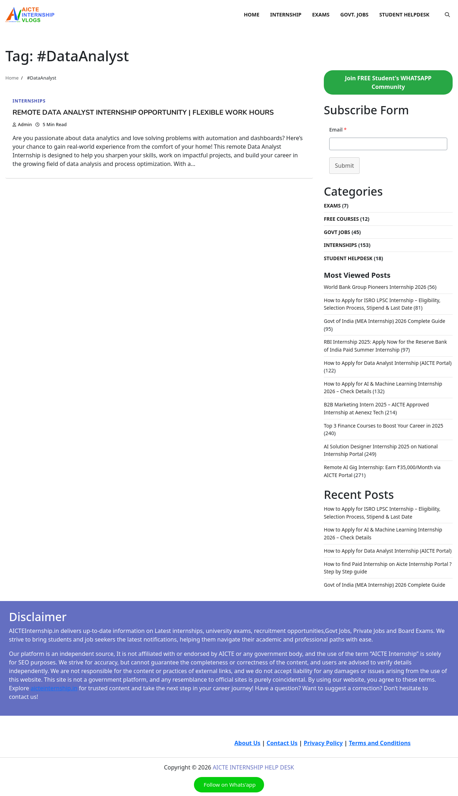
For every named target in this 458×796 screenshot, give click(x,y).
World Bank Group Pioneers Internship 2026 (376, 286)
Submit (344, 166)
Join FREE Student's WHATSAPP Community (388, 82)
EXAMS (321, 14)
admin (22, 124)
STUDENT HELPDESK (404, 14)
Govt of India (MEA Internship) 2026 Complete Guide (386, 319)
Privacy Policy (323, 746)
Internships (29, 100)
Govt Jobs (337, 231)
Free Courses (342, 218)
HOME (251, 14)
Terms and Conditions (380, 746)
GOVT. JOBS (354, 14)
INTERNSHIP (285, 14)
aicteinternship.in (53, 692)
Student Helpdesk (349, 257)
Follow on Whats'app (228, 788)
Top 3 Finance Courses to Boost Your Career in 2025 (385, 423)
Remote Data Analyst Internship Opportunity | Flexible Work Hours (149, 112)
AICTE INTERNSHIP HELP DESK (253, 771)
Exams (332, 205)
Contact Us (282, 746)
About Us (247, 746)
